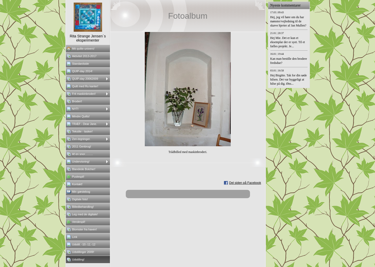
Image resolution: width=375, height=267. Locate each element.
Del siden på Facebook (245, 183)
